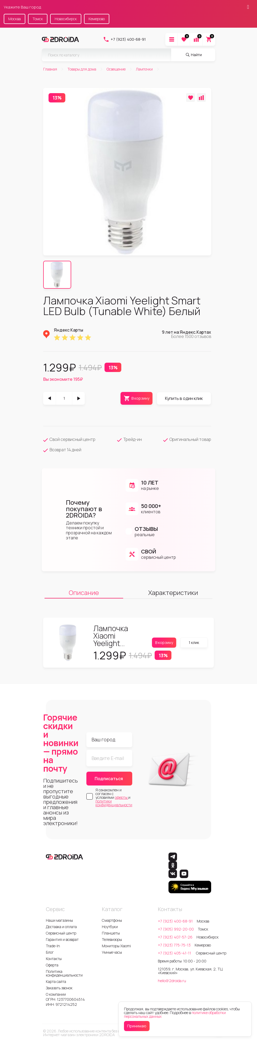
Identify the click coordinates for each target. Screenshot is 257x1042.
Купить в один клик (184, 398)
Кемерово (97, 18)
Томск (38, 18)
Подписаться (109, 779)
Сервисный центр (61, 933)
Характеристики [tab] (173, 592)
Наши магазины (59, 920)
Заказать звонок (59, 987)
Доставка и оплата (61, 926)
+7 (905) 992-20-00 (176, 929)
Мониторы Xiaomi (116, 945)
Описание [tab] (84, 592)
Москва (14, 18)
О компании (56, 994)
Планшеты (111, 933)
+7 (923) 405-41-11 (175, 953)
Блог (50, 952)
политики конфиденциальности (113, 803)
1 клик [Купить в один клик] (194, 642)
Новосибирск (66, 18)
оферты (121, 797)
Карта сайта (56, 981)
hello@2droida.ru (172, 980)
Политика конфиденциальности (64, 973)
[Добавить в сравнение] (201, 97)
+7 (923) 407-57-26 (175, 937)
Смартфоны (112, 920)
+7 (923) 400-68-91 (124, 39)
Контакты (54, 958)
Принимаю (136, 1025)
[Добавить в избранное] (190, 97)
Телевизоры (112, 939)
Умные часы (112, 952)
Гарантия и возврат (62, 939)
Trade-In (53, 945)
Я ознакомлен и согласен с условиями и (113, 797)
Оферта (52, 964)
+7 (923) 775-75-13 (174, 945)
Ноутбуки (110, 926)
